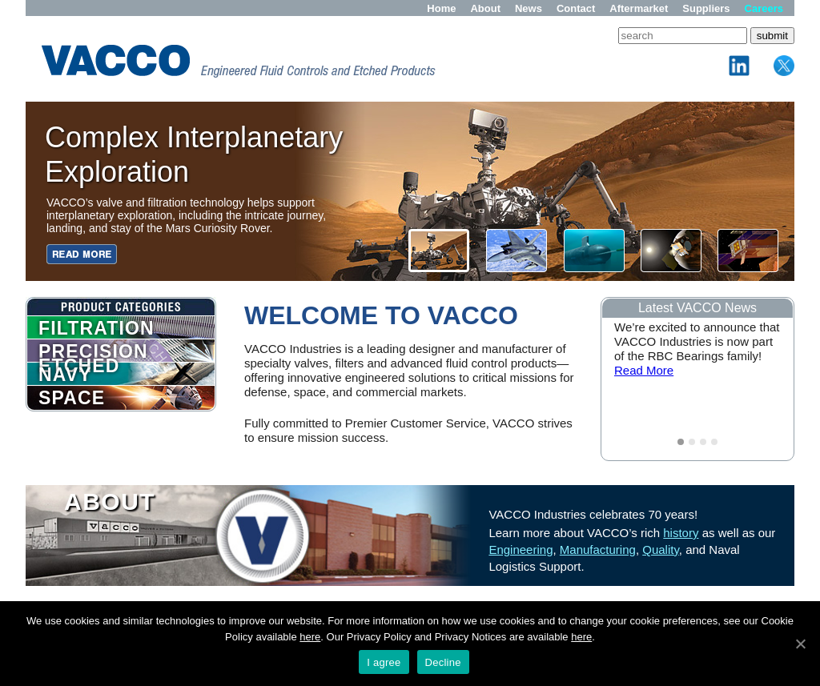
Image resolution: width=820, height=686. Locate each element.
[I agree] (800, 644)
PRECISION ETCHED (93, 351)
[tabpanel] (697, 357)
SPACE (71, 397)
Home (441, 8)
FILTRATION (96, 328)
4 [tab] (714, 442)
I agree (383, 662)
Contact (576, 8)
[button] (671, 250)
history (680, 533)
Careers (764, 8)
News (528, 8)
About (485, 8)
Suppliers (706, 8)
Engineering (520, 549)
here (309, 637)
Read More (643, 370)
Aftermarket (638, 8)
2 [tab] (692, 442)
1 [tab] (680, 442)
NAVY (65, 374)
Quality (660, 549)
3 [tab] (703, 442)
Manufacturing (598, 549)
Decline (443, 662)
